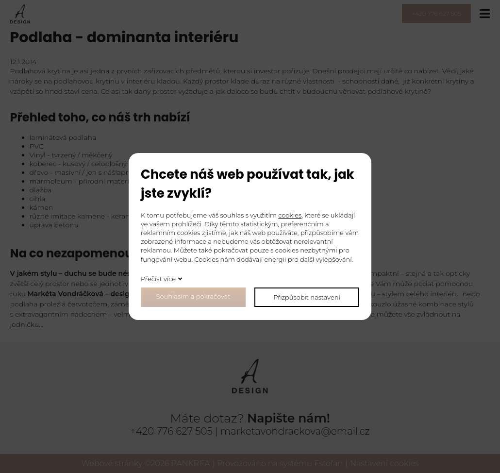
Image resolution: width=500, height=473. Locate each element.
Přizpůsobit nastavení (306, 297)
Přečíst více (158, 279)
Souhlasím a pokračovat (193, 296)
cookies (289, 215)
